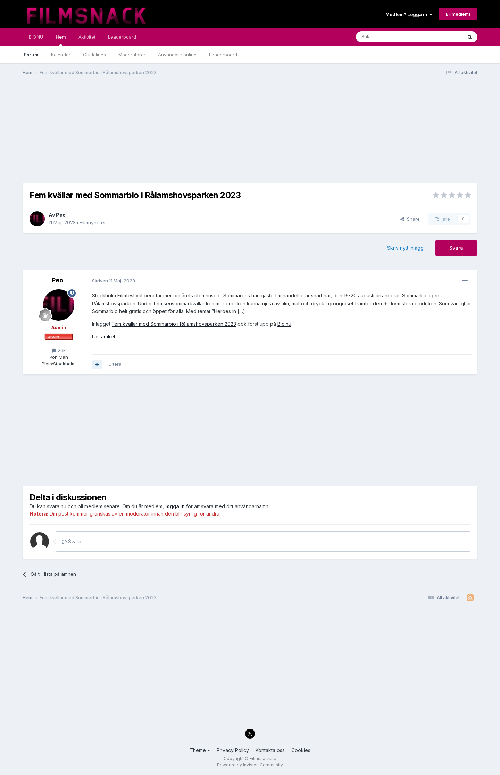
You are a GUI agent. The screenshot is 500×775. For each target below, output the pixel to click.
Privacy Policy (233, 750)
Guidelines (94, 54)
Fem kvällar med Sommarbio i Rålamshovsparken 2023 (174, 324)
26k (59, 350)
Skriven (113, 280)
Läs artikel (103, 336)
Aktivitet (86, 37)
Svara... (73, 541)
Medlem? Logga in (408, 14)
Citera (115, 364)
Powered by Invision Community (250, 764)
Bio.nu (284, 324)
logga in (175, 506)
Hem (61, 40)
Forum (31, 54)
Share (410, 219)
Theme (200, 750)
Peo (61, 215)
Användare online (177, 54)
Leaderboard (223, 54)
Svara (456, 248)
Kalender (60, 54)
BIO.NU (36, 37)
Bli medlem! (458, 14)
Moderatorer (131, 54)
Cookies (300, 750)
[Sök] (390, 36)
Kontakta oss (270, 750)
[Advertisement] (149, 134)
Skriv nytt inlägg (405, 248)
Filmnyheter (93, 222)
